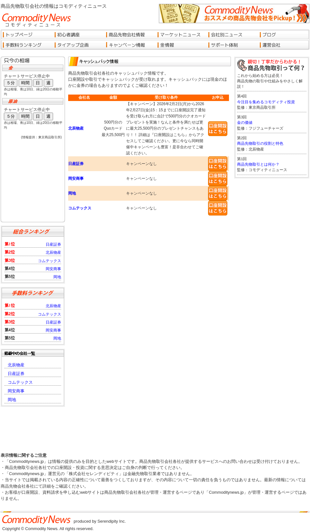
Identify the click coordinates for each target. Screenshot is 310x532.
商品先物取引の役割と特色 (260, 143)
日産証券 (76, 163)
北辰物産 (76, 128)
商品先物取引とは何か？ (258, 164)
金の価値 (244, 122)
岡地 (72, 193)
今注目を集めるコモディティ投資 (266, 102)
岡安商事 (76, 178)
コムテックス (79, 208)
